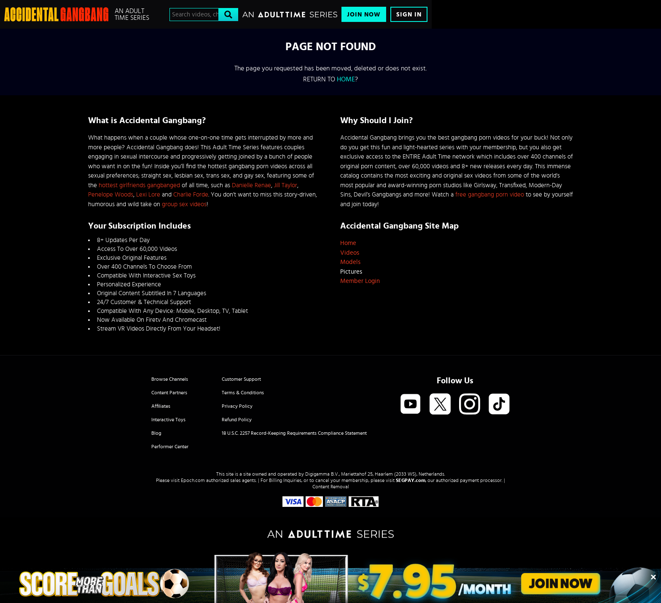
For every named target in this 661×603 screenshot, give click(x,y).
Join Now (364, 14)
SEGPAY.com (410, 480)
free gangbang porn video (489, 194)
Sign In (409, 14)
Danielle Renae (251, 185)
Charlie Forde (190, 194)
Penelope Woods (110, 194)
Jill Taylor (285, 185)
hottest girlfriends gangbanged (139, 185)
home (346, 79)
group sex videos (184, 204)
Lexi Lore (148, 194)
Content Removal (330, 486)
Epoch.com (193, 480)
